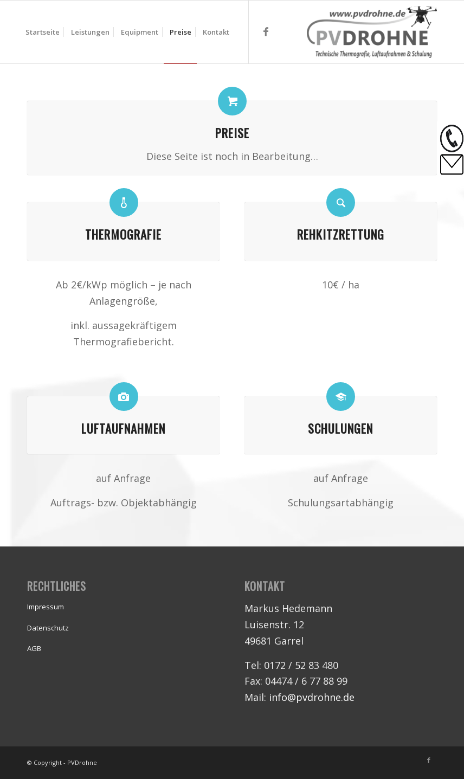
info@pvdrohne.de (312, 697)
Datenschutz (48, 628)
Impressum (45, 606)
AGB (34, 648)
